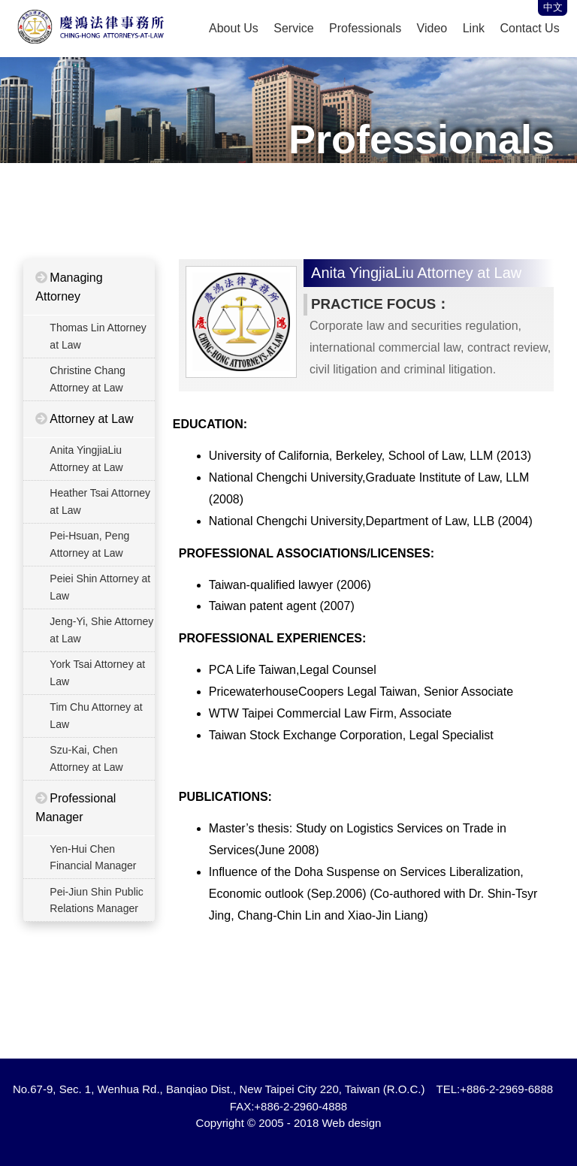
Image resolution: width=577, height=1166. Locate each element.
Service (293, 28)
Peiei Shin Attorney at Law (99, 586)
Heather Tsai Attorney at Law (99, 501)
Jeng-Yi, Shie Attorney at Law (101, 629)
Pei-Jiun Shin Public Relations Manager (96, 900)
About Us (233, 28)
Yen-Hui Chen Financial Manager (92, 857)
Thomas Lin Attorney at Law (97, 336)
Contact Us (530, 28)
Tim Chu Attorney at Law (95, 715)
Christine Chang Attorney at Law (86, 378)
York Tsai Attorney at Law (96, 672)
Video (432, 28)
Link (474, 28)
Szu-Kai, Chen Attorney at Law (85, 758)
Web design (351, 1122)
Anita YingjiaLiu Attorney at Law (85, 458)
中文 (553, 7)
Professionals (365, 28)
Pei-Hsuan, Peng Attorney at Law (88, 544)
